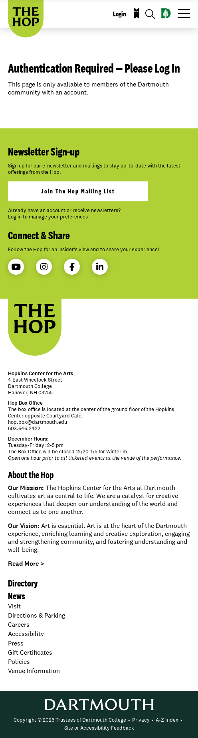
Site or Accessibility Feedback (99, 727)
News (16, 596)
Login (119, 14)
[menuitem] (70, 720)
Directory (23, 583)
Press (16, 643)
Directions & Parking (36, 615)
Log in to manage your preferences (48, 217)
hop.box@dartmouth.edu (37, 422)
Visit (14, 606)
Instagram (44, 267)
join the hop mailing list (78, 191)
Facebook (72, 267)
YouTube (16, 267)
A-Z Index (167, 719)
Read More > (26, 563)
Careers (19, 624)
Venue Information (34, 671)
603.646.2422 (24, 428)
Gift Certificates (30, 652)
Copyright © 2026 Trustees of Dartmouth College (70, 719)
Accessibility (26, 634)
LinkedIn (99, 267)
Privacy (141, 719)
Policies (19, 661)
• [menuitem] (129, 719)
